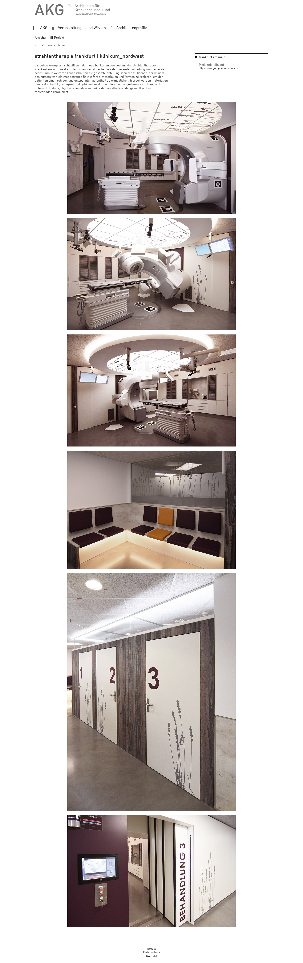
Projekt (59, 37)
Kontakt (151, 956)
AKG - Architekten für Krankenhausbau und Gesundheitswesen (72, 10)
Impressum (151, 948)
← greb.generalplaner (50, 45)
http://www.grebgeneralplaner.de (219, 68)
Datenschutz (151, 952)
